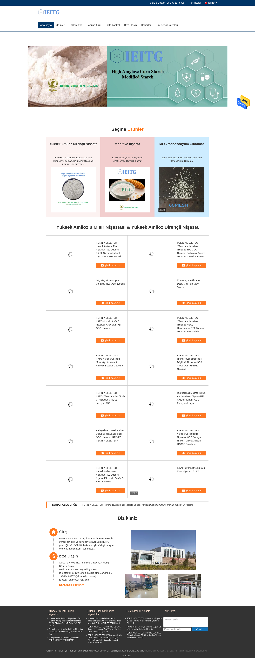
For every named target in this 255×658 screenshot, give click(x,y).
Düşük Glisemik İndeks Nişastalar (100, 613)
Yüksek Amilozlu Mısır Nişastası (61, 613)
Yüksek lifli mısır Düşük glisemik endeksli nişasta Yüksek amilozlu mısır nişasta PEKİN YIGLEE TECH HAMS (104, 620)
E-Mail (115, 650)
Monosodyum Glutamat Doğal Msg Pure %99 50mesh (189, 283)
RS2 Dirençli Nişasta (138, 611)
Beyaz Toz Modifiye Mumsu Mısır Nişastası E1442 (191, 470)
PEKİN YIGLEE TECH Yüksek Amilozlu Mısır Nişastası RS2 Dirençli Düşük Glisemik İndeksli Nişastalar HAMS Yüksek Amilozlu (108, 250)
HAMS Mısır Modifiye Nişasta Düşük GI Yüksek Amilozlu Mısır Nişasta (144, 628)
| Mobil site (138, 650)
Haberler (146, 25)
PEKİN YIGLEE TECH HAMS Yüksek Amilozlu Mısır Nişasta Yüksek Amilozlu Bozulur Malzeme (109, 360)
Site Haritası (126, 650)
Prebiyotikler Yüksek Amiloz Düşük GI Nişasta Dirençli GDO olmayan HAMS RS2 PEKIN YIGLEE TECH (110, 435)
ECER (128, 655)
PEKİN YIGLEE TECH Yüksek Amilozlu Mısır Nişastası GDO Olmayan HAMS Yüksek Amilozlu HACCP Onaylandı (189, 437)
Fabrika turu (94, 25)
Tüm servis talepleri (166, 25)
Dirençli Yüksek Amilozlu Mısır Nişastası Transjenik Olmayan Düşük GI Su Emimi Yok (66, 631)
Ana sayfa (46, 25)
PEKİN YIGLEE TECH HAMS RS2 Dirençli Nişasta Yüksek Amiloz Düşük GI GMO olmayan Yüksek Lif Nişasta (137, 505)
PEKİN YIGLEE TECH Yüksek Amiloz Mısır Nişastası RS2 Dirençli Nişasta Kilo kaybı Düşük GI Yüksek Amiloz (110, 475)
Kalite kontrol (112, 25)
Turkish (212, 2)
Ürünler (60, 25)
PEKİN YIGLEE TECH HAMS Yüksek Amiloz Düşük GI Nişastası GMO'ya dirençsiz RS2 (110, 398)
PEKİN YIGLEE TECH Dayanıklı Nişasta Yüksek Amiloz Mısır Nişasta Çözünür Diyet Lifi (144, 620)
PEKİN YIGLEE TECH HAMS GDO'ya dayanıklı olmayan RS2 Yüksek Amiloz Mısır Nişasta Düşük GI (104, 629)
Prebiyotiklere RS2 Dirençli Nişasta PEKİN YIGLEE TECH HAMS (64, 639)
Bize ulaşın (130, 25)
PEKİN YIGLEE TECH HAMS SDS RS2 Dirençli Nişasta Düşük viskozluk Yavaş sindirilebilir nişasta (144, 635)
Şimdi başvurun (112, 265)
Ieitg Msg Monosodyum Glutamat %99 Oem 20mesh (110, 282)
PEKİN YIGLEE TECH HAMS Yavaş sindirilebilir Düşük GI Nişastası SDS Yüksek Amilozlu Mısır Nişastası (189, 362)
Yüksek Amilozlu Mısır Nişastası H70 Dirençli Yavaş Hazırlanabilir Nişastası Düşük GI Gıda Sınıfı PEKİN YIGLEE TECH (65, 622)
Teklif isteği (195, 2)
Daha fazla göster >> (72, 584)
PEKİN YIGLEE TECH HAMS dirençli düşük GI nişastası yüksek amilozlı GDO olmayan (108, 323)
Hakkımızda (75, 25)
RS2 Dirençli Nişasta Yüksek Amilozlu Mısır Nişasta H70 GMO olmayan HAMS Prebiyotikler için (191, 398)
